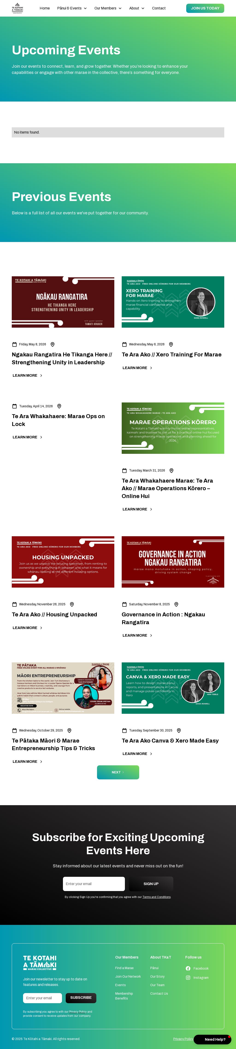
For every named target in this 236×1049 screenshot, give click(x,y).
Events (120, 985)
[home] (17, 8)
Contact (159, 8)
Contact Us (159, 993)
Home (45, 8)
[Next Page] (118, 772)
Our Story (157, 976)
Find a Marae (124, 968)
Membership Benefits (124, 996)
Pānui (154, 968)
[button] (72, 8)
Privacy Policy (183, 1039)
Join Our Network (128, 976)
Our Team (157, 985)
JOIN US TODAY (205, 8)
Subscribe (81, 997)
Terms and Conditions (156, 897)
